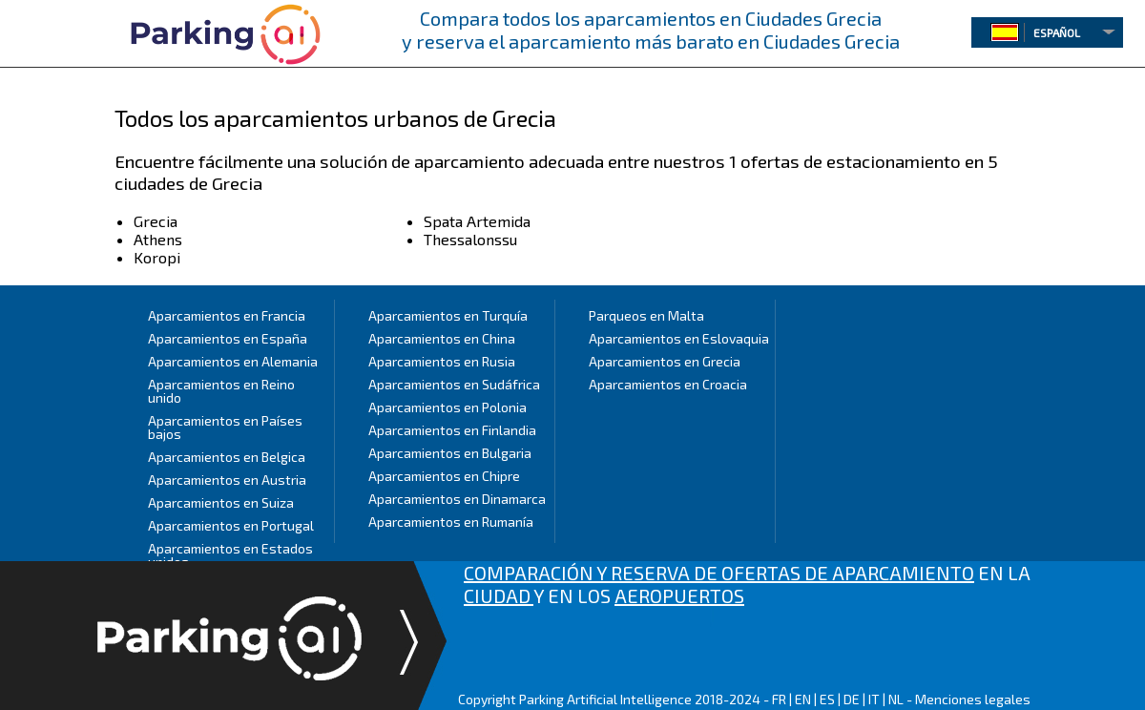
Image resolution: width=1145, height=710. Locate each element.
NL (896, 699)
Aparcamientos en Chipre (444, 476)
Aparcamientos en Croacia (668, 384)
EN (803, 699)
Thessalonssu (470, 239)
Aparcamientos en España (227, 338)
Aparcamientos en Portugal (231, 525)
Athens (158, 239)
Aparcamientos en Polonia (447, 407)
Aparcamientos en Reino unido (221, 391)
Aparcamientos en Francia (226, 315)
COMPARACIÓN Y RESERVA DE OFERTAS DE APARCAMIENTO (719, 572)
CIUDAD (498, 595)
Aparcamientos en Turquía (448, 315)
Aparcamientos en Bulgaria (449, 453)
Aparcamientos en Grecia (664, 361)
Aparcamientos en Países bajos (225, 427)
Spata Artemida (477, 221)
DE (851, 699)
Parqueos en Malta (646, 315)
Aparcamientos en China (441, 338)
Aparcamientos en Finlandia (452, 430)
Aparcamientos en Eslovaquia (679, 338)
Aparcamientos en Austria (227, 479)
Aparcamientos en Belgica (226, 457)
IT (874, 699)
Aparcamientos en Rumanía (450, 521)
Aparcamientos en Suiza (221, 502)
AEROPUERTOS (679, 595)
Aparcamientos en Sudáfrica (454, 384)
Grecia (155, 221)
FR (779, 699)
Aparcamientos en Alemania (233, 361)
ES (827, 699)
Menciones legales (972, 699)
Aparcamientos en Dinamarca (457, 499)
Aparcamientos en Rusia (441, 361)
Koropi (157, 257)
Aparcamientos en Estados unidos (230, 555)
